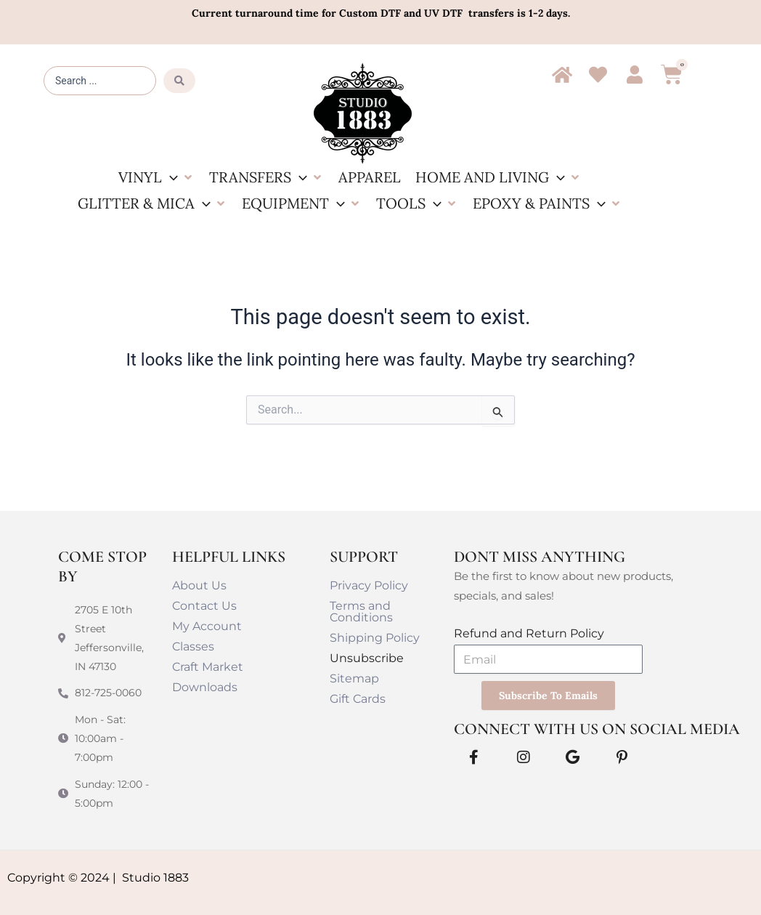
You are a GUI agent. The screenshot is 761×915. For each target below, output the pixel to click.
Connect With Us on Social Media (597, 728)
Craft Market (207, 666)
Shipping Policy (375, 637)
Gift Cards (358, 698)
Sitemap (354, 678)
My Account (207, 625)
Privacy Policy (369, 585)
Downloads (204, 686)
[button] (156, 177)
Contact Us (204, 605)
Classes (193, 646)
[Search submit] (179, 80)
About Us (199, 585)
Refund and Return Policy (529, 633)
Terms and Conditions (361, 611)
